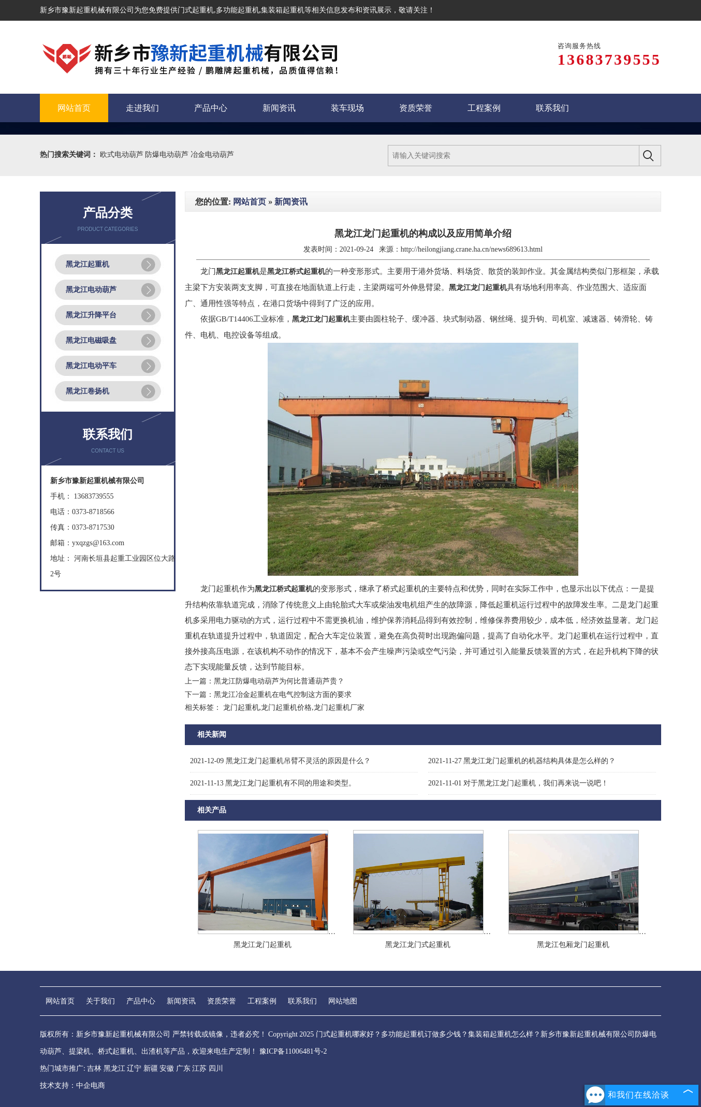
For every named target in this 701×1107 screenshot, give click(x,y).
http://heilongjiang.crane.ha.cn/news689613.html (472, 249)
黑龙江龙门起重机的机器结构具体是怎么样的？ (522, 761)
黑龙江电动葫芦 (91, 290)
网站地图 (342, 1001)
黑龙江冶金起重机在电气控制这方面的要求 (283, 694)
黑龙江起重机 (87, 264)
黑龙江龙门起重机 (262, 945)
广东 (183, 1068)
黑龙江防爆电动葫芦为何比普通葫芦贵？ (279, 681)
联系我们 (302, 1001)
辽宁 (134, 1068)
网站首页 (249, 201)
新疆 (150, 1068)
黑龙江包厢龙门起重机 (573, 945)
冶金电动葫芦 (212, 154)
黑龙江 (114, 1068)
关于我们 (100, 1001)
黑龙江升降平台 (91, 315)
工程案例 (261, 1001)
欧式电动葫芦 (122, 154)
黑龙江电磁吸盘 (91, 340)
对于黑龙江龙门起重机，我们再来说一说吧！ (518, 783)
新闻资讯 (291, 201)
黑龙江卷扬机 (87, 391)
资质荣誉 (221, 1001)
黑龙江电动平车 (91, 366)
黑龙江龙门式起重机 (417, 945)
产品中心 (140, 1001)
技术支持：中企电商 (72, 1085)
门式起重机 (196, 10)
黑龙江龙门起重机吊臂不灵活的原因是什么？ (280, 761)
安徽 (166, 1068)
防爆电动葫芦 (168, 154)
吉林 (94, 1068)
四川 (216, 1068)
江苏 (199, 1068)
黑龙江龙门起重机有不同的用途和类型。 (273, 783)
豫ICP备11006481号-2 (293, 1051)
